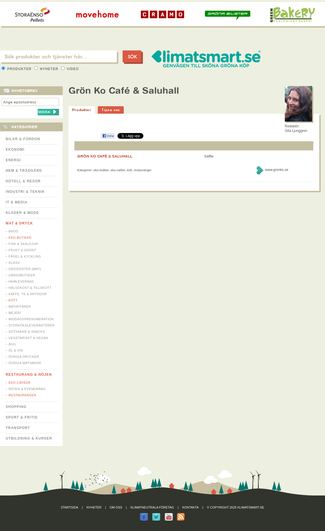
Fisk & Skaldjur (23, 244)
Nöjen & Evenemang (27, 389)
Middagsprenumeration (31, 319)
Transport (18, 428)
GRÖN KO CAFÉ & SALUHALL (104, 156)
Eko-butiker (20, 237)
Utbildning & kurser (29, 438)
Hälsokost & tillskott (30, 287)
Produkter (17, 69)
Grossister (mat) (25, 269)
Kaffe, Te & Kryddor (28, 294)
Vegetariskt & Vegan (28, 338)
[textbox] (58, 56)
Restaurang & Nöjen (29, 375)
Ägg (12, 344)
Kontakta (190, 507)
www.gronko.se (276, 170)
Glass (14, 262)
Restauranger (22, 395)
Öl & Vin (16, 350)
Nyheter (47, 69)
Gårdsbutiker (22, 275)
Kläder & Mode (22, 213)
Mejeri (15, 312)
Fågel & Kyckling (25, 256)
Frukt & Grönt (22, 250)
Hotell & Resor (23, 181)
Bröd (13, 231)
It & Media (17, 202)
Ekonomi (15, 150)
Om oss (116, 507)
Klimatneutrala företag (152, 507)
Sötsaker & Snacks (27, 331)
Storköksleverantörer (32, 325)
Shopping (16, 407)
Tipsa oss (110, 110)
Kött (13, 300)
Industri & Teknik (25, 192)
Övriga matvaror (25, 363)
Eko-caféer (20, 382)
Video (70, 69)
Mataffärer (20, 306)
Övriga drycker (24, 356)
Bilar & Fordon (23, 139)
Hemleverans (21, 281)
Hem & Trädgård (24, 171)
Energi (13, 160)
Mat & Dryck (19, 223)
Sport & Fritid (22, 417)
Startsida (69, 507)
